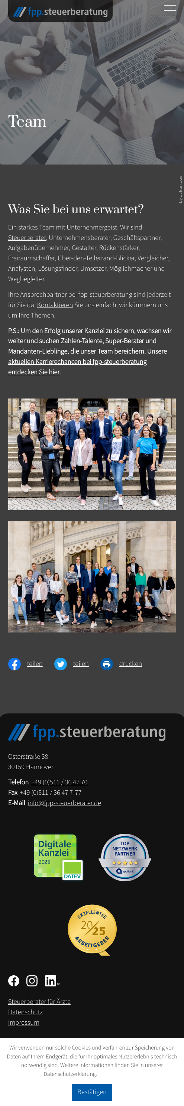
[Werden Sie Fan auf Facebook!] (13, 980)
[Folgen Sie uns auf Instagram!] (32, 980)
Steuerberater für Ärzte (39, 1002)
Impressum (23, 1022)
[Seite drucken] (127, 664)
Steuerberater (27, 238)
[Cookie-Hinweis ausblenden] (92, 1092)
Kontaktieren (55, 305)
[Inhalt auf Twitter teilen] (77, 664)
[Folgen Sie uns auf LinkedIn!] (52, 980)
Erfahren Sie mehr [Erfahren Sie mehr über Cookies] (119, 1074)
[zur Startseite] (60, 12)
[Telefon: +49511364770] (59, 782)
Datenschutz (25, 1012)
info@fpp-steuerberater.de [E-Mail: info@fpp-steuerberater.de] (64, 803)
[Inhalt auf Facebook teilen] (31, 664)
